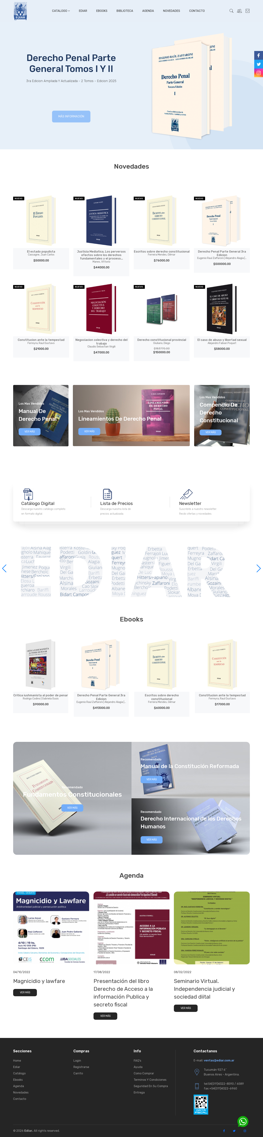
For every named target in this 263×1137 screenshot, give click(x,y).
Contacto (197, 11)
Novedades (171, 11)
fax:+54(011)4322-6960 (220, 1088)
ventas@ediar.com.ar (219, 1060)
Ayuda (138, 1067)
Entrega (139, 1092)
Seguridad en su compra (151, 1086)
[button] (258, 568)
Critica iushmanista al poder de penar (40, 697)
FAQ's (137, 1060)
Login (77, 1060)
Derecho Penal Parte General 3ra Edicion (222, 255)
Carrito (78, 1073)
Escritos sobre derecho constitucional (162, 253)
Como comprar (144, 1073)
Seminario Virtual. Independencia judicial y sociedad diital (204, 989)
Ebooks (101, 11)
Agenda (148, 11)
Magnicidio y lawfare (39, 981)
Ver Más (29, 431)
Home (17, 1060)
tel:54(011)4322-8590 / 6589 (224, 1083)
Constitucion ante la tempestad (41, 341)
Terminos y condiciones (150, 1079)
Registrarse (81, 1067)
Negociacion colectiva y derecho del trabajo (101, 343)
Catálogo (19, 1073)
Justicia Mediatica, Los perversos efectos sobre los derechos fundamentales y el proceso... (101, 256)
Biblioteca (125, 11)
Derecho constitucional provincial (161, 341)
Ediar (83, 11)
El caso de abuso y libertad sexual (222, 341)
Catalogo (61, 11)
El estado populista (41, 253)
